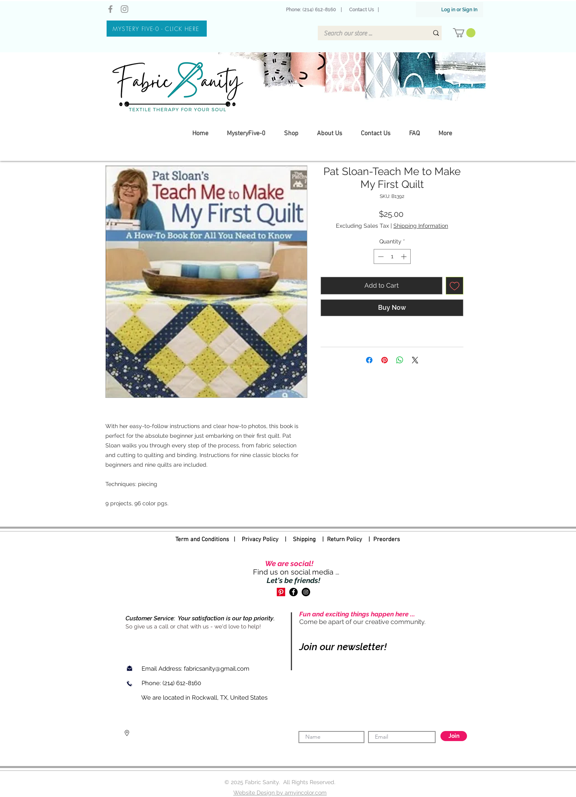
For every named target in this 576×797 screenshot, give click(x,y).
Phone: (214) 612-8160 (312, 9)
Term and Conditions (202, 539)
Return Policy (344, 539)
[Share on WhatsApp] (400, 360)
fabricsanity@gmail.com (216, 668)
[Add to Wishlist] (454, 285)
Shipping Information (420, 225)
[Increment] (404, 256)
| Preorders (381, 539)
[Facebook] (110, 9)
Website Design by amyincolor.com (280, 792)
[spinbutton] (392, 256)
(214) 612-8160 (183, 683)
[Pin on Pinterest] (384, 360)
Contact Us (361, 9)
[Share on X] (415, 360)
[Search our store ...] (370, 33)
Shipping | (310, 539)
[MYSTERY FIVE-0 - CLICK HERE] (157, 29)
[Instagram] (124, 9)
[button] (464, 32)
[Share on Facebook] (369, 360)
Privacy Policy (260, 539)
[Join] (453, 736)
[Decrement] (380, 256)
